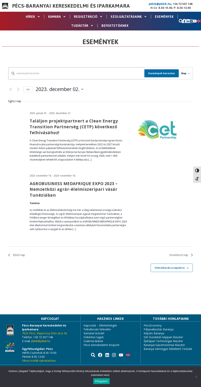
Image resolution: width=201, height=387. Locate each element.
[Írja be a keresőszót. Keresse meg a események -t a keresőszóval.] (74, 73)
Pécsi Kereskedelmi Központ (101, 345)
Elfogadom (101, 381)
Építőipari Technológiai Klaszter (163, 341)
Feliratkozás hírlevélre (97, 329)
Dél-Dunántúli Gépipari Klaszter (163, 337)
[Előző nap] (10, 89)
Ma (28, 89)
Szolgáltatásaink (129, 16)
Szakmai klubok (93, 341)
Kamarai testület (94, 333)
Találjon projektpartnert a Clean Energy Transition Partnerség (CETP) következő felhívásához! (74, 126)
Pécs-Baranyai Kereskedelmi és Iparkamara (71, 6)
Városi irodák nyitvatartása (39, 360)
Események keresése (157, 73)
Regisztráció (88, 16)
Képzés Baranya (154, 333)
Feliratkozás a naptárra (170, 267)
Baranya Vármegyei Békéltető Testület (168, 349)
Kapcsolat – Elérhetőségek (100, 325)
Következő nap (181, 255)
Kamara (57, 16)
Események (164, 16)
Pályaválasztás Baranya (158, 329)
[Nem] (196, 377)
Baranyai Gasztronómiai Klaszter (164, 345)
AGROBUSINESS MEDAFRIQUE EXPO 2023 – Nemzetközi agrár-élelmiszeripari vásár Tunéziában (74, 189)
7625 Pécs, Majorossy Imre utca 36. (45, 333)
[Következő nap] (18, 89)
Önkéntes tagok (94, 337)
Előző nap (16, 255)
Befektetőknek (115, 25)
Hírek (33, 16)
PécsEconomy (153, 325)
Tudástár (82, 25)
